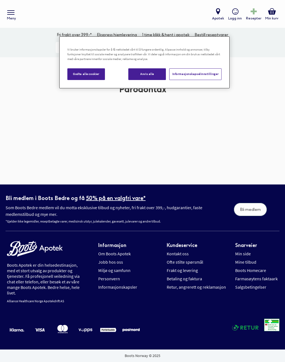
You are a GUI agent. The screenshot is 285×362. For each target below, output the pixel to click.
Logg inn (235, 18)
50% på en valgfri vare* (116, 198)
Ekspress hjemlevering (117, 35)
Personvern (109, 278)
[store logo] (139, 14)
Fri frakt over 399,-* (74, 35)
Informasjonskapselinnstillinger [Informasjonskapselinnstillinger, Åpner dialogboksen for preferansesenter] (195, 74)
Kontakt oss (178, 253)
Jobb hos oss (110, 262)
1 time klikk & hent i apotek (166, 35)
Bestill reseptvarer (211, 35)
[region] (144, 62)
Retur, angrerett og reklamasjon (196, 287)
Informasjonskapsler (117, 287)
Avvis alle (147, 74)
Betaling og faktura (184, 278)
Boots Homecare (250, 270)
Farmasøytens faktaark (256, 278)
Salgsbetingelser (250, 287)
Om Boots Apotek (114, 253)
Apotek (218, 18)
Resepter (253, 18)
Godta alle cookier (86, 74)
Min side (243, 253)
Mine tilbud (245, 262)
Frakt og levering (182, 270)
